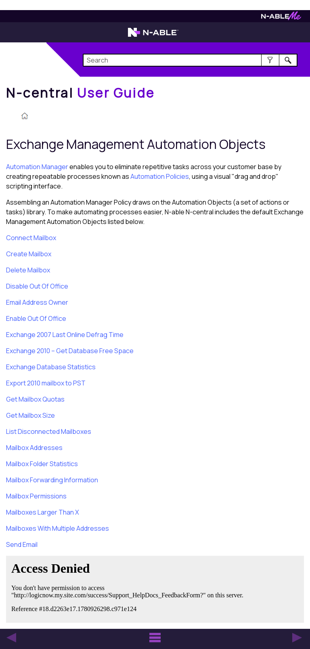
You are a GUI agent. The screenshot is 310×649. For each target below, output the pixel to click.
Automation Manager (37, 166)
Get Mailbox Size (30, 415)
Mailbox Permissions (36, 496)
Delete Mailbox (28, 270)
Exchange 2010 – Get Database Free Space (70, 350)
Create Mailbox (28, 253)
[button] (270, 60)
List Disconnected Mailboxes (48, 431)
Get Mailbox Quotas (35, 399)
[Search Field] (190, 60)
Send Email (22, 544)
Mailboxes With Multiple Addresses (57, 528)
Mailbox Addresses (34, 447)
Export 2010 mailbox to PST (46, 383)
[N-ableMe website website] (281, 18)
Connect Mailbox (31, 237)
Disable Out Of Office (37, 286)
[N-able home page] (153, 35)
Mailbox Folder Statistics (42, 463)
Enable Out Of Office (36, 318)
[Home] (80, 93)
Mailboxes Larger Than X (42, 512)
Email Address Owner (37, 302)
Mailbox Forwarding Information (52, 479)
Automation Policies (159, 176)
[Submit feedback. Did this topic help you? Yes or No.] (129, 588)
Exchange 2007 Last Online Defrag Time (65, 334)
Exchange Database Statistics (51, 366)
